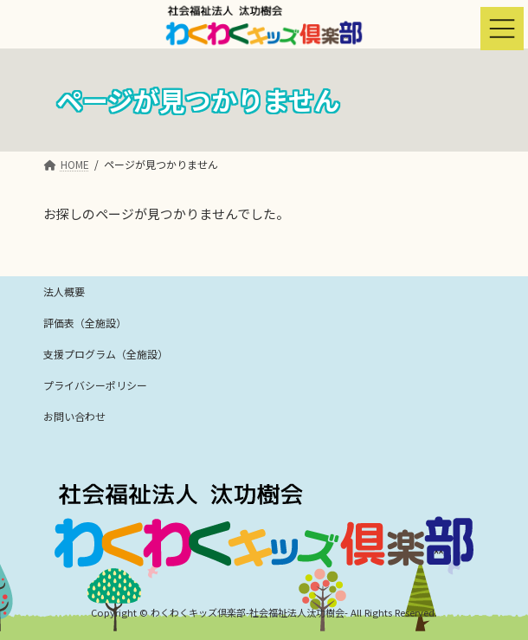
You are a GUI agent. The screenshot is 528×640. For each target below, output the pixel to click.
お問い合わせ (74, 416)
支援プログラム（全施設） (105, 353)
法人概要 (64, 291)
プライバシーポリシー (95, 385)
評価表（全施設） (84, 322)
